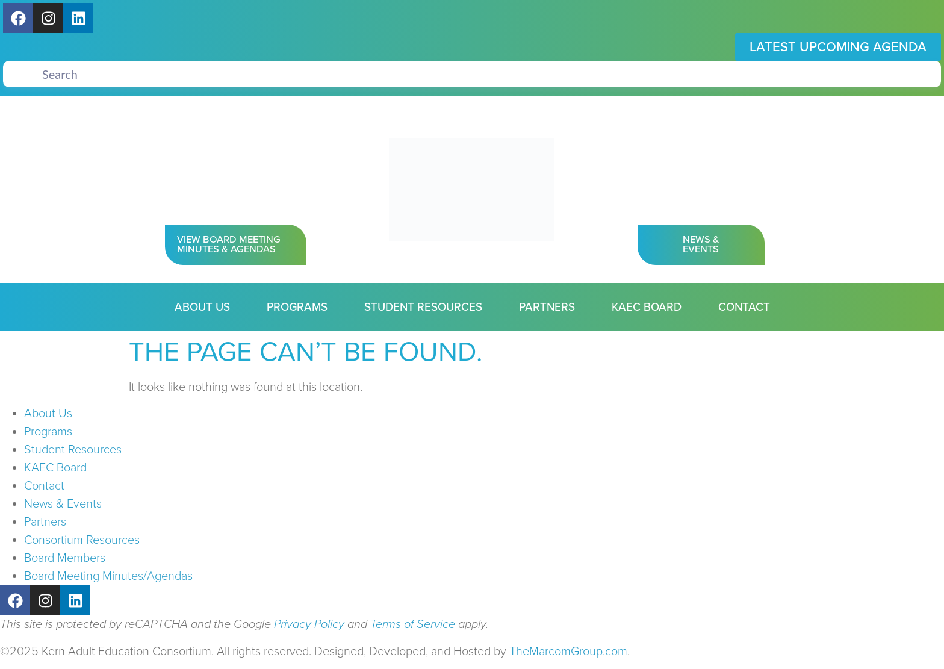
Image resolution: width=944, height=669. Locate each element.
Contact (744, 307)
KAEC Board (647, 307)
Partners (547, 307)
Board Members (64, 558)
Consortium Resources (82, 540)
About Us (202, 307)
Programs (297, 307)
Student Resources (423, 307)
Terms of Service (412, 624)
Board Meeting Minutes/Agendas (108, 576)
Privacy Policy (309, 624)
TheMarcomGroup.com (568, 651)
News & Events (63, 504)
